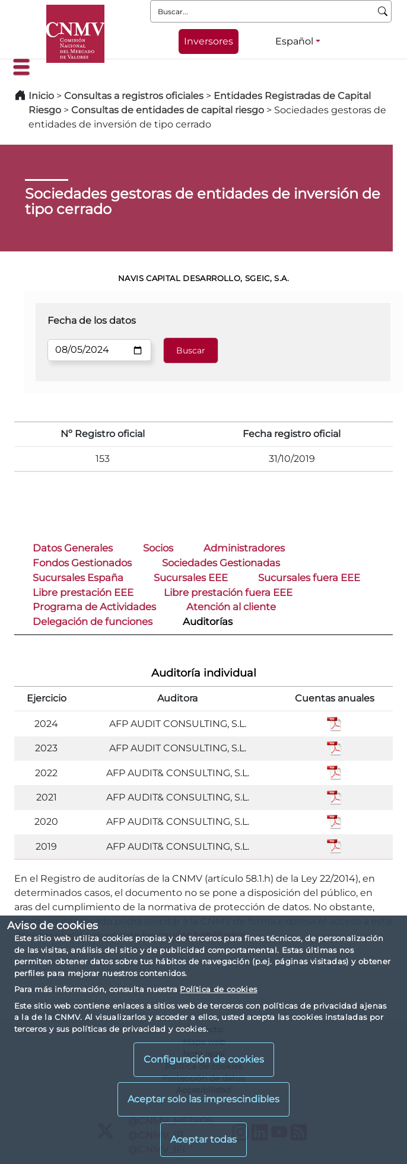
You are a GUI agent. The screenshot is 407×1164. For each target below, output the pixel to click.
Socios (158, 548)
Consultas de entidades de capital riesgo (167, 110)
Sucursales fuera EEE (309, 577)
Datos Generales (73, 548)
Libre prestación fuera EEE (228, 592)
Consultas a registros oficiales (134, 95)
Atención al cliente (231, 607)
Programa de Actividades (94, 607)
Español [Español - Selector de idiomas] (294, 41)
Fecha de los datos (91, 320)
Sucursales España (78, 577)
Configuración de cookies (204, 1059)
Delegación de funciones (92, 621)
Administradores (244, 548)
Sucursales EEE (191, 577)
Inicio (41, 95)
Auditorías (208, 621)
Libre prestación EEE (83, 592)
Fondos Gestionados (82, 563)
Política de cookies (218, 989)
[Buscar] (383, 11)
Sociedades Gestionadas (221, 563)
